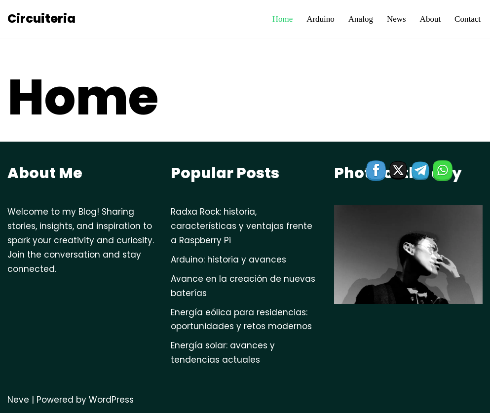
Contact (467, 19)
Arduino (320, 19)
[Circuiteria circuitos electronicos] (41, 19)
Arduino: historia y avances (228, 259)
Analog (360, 19)
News (396, 19)
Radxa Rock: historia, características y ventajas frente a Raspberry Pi (241, 226)
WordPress (111, 400)
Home (282, 19)
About (430, 19)
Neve (18, 400)
